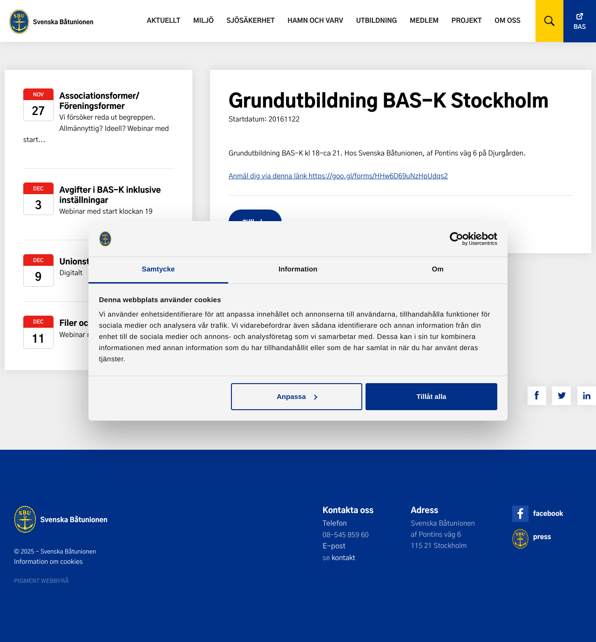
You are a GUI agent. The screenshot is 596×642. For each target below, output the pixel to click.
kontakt (343, 557)
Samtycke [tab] (158, 269)
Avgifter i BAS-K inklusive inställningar (110, 194)
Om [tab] (437, 269)
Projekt (467, 20)
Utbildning (376, 20)
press (542, 536)
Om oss (507, 20)
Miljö (203, 20)
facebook (548, 513)
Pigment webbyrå (41, 580)
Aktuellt (163, 20)
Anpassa (297, 396)
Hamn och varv (315, 20)
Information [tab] (298, 269)
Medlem (424, 20)
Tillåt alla (431, 396)
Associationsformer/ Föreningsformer (100, 100)
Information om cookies (48, 561)
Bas (580, 27)
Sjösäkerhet (250, 20)
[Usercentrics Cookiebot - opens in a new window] (456, 239)
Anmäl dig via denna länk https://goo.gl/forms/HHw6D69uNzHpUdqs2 (338, 175)
